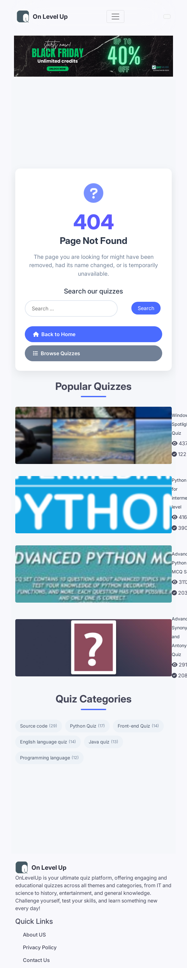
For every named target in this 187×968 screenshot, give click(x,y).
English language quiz (48, 742)
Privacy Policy (40, 947)
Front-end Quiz (138, 726)
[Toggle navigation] (115, 16)
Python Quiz (87, 726)
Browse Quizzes (56, 353)
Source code (38, 726)
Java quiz (103, 742)
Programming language (49, 758)
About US (34, 934)
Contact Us (36, 960)
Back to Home (54, 334)
